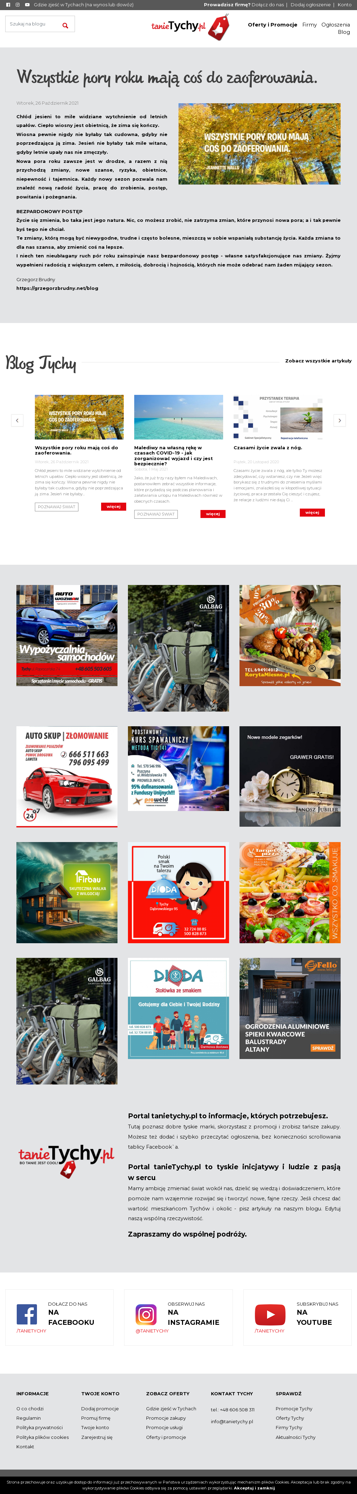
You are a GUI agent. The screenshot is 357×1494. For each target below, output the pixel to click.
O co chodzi (30, 1408)
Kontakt (25, 1446)
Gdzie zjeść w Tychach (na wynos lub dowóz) (84, 4)
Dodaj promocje (100, 1408)
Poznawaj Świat (56, 506)
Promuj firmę (96, 1418)
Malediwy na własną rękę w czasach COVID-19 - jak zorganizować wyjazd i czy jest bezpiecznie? (173, 455)
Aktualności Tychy (296, 1437)
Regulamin (28, 1418)
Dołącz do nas (244, 4)
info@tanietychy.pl (232, 1421)
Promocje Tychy (294, 1408)
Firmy (309, 25)
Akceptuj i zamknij (254, 1488)
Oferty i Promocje (272, 25)
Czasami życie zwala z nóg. (268, 447)
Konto (345, 4)
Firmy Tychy (289, 1427)
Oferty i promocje (166, 1437)
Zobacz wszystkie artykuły (318, 360)
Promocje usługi (164, 1427)
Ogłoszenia (335, 25)
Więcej (114, 506)
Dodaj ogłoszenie (311, 4)
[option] (79, 451)
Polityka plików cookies (42, 1437)
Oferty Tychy (290, 1418)
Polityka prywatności (39, 1427)
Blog (344, 32)
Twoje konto (95, 1427)
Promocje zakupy (166, 1418)
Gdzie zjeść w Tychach (171, 1408)
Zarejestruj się (97, 1437)
